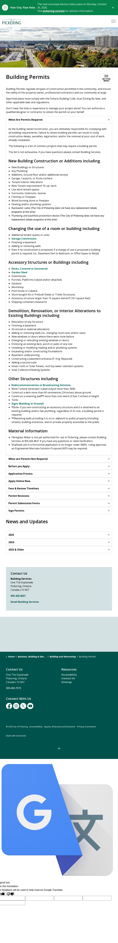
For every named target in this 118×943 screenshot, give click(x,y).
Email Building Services (25, 602)
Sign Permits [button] (16, 510)
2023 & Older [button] (16, 549)
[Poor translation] (10, 894)
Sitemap (66, 682)
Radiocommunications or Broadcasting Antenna (41, 385)
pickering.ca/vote (54, 11)
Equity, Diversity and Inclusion (59, 726)
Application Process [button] (20, 473)
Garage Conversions (24, 238)
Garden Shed (19, 272)
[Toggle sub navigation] (106, 78)
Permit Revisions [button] (18, 496)
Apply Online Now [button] (19, 481)
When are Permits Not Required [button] (28, 459)
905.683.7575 (13, 688)
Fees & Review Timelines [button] (23, 488)
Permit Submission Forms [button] (24, 503)
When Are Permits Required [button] (25, 119)
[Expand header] (113, 21)
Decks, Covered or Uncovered (29, 268)
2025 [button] (11, 535)
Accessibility (69, 674)
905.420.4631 (18, 596)
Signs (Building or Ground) (28, 403)
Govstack (21, 735)
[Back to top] (59, 748)
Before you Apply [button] (19, 466)
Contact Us (68, 678)
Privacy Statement (86, 726)
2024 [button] (11, 542)
